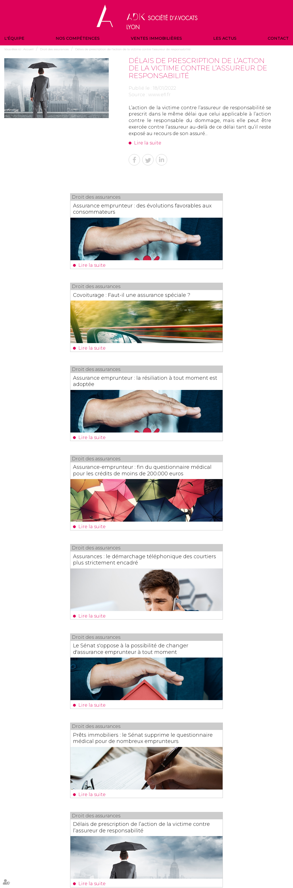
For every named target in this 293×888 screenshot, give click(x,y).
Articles (161, 873)
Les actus (225, 38)
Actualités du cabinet (167, 861)
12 (125, 695)
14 (141, 695)
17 (164, 695)
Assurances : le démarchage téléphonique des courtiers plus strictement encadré (68, 409)
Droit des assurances (54, 49)
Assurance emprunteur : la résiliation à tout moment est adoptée (75, 307)
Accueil (28, 49)
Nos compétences (78, 38)
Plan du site (194, 861)
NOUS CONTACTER (247, 837)
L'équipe (14, 38)
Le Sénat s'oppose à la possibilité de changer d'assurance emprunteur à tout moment (215, 409)
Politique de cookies (138, 873)
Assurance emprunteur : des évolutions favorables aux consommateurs (64, 211)
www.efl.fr (159, 94)
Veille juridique (137, 861)
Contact (278, 38)
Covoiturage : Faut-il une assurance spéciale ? (215, 208)
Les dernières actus (146, 730)
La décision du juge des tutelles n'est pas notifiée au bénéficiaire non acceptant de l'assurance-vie (146, 606)
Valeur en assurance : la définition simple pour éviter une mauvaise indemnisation (150, 752)
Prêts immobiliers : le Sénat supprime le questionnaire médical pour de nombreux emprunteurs (73, 508)
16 (156, 695)
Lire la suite (147, 143)
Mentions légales (219, 861)
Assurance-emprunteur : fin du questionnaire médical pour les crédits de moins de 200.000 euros (214, 310)
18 (171, 695)
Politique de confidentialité (255, 861)
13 (133, 695)
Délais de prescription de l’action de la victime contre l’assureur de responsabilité (133, 49)
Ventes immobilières (156, 38)
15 (148, 695)
